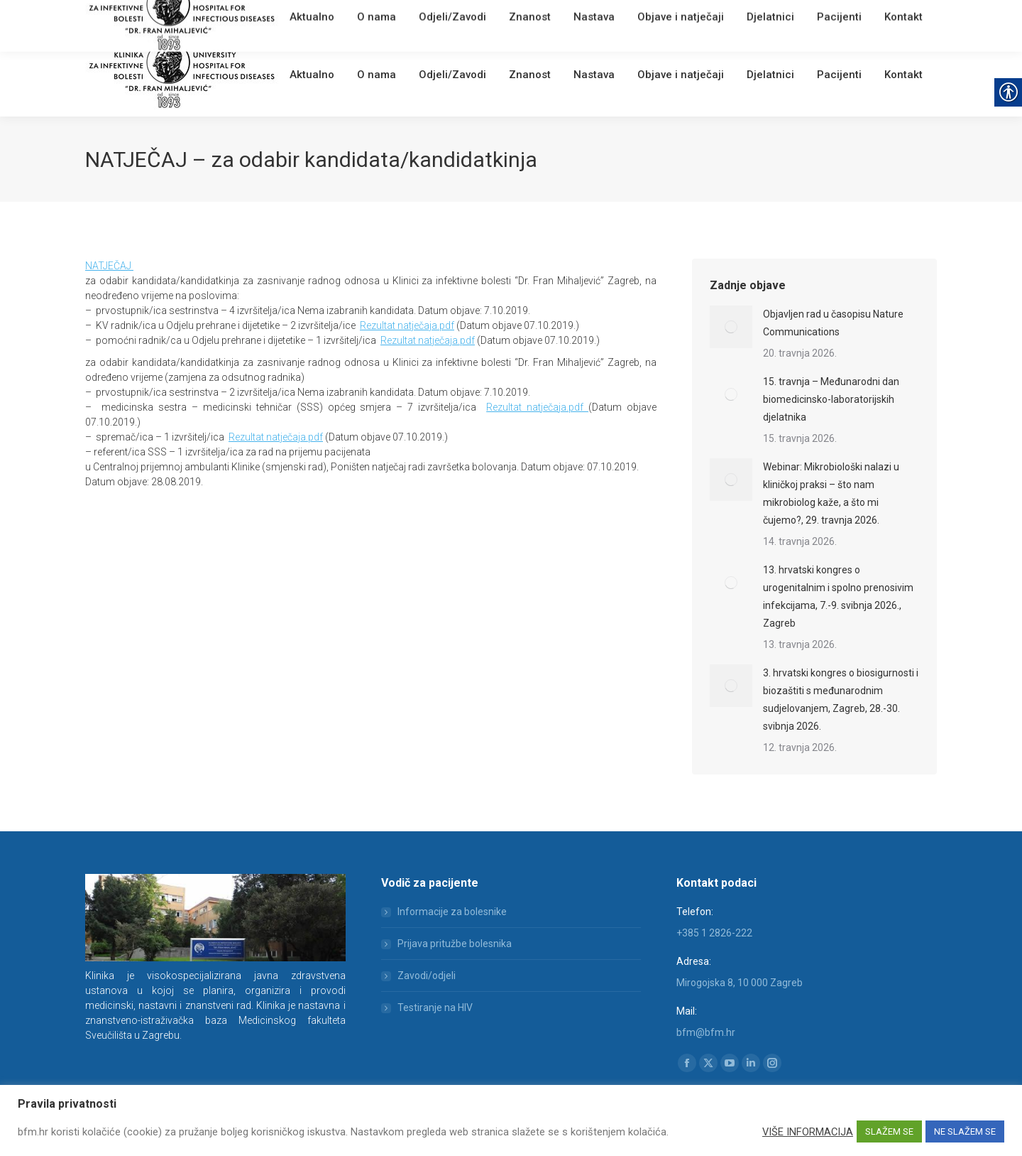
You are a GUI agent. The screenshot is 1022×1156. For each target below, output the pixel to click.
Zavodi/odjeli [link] (426, 975)
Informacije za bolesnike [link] (452, 911)
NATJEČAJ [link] (109, 265)
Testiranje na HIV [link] (435, 1007)
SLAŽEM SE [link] (889, 1131)
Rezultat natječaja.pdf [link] (407, 325)
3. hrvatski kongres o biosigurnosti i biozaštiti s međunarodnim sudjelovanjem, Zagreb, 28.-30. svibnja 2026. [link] (840, 699)
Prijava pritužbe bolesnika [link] (454, 943)
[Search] (851, 16)
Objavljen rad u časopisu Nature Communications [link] (833, 322)
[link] (295, 17)
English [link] (365, 17)
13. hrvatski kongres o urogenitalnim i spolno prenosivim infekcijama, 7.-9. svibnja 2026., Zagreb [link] (838, 596)
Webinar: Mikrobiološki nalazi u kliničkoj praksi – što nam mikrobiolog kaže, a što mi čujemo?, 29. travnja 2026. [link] (831, 493)
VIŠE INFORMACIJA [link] (807, 1131)
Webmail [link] (326, 17)
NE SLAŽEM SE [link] (965, 1131)
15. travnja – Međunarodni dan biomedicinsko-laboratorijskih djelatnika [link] (831, 399)
